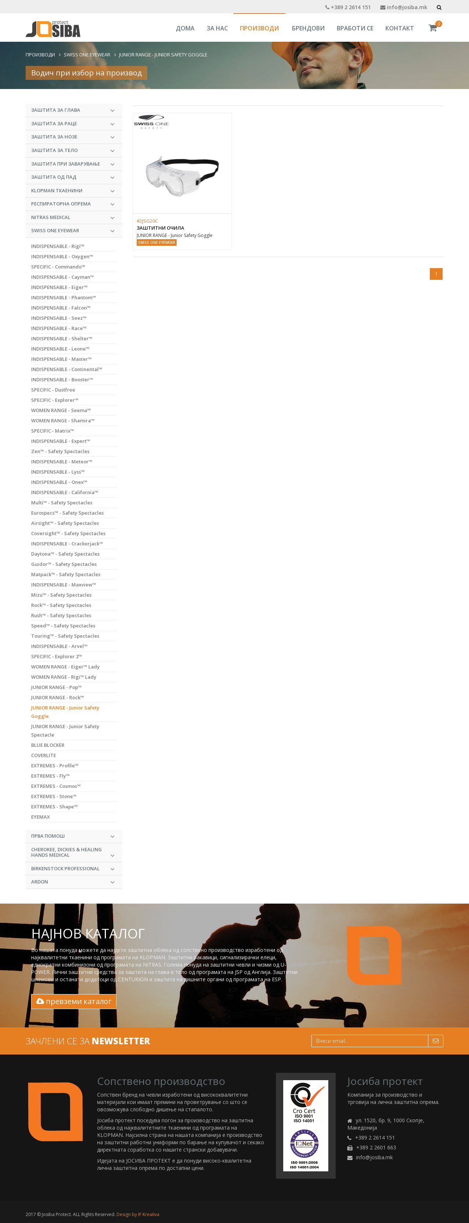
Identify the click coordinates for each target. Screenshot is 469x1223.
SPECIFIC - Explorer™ (54, 400)
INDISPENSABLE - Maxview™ (63, 584)
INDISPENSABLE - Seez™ (58, 318)
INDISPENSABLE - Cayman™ (62, 277)
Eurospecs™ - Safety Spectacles (67, 512)
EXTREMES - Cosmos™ (56, 786)
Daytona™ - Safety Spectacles (65, 554)
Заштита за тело (73, 150)
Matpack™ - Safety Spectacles (65, 574)
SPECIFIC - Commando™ (58, 266)
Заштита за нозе (73, 137)
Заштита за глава (73, 110)
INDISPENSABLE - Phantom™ (63, 297)
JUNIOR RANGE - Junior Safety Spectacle (65, 730)
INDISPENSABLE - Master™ (61, 359)
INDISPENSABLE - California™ (64, 492)
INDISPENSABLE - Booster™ (62, 379)
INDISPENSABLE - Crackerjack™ (67, 543)
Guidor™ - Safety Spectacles (64, 564)
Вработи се (355, 28)
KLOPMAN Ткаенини (73, 190)
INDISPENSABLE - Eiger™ (59, 287)
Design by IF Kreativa (138, 1214)
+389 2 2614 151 (348, 7)
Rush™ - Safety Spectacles (61, 615)
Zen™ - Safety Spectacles (60, 451)
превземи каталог (73, 1001)
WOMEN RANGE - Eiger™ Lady (65, 666)
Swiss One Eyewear (87, 54)
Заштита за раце (73, 123)
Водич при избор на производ (86, 73)
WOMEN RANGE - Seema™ (61, 410)
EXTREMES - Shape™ (54, 806)
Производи (259, 28)
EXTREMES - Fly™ (50, 775)
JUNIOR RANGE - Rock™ (57, 697)
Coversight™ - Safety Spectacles (68, 533)
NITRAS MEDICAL (73, 217)
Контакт (399, 28)
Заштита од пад (73, 177)
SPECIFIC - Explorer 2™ (56, 656)
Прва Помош (73, 836)
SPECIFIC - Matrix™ (52, 430)
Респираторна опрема (73, 204)
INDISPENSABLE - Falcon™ (61, 307)
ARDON (73, 882)
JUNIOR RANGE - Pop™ (56, 687)
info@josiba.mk (403, 7)
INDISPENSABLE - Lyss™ (58, 471)
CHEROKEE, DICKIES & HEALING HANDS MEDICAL (73, 852)
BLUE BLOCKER (47, 745)
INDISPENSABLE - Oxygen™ (62, 256)
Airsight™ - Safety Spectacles (65, 523)
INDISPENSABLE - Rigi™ (57, 246)
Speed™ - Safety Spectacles (63, 625)
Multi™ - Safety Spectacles (61, 502)
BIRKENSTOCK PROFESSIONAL (73, 868)
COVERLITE (43, 755)
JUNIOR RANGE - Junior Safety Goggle (163, 54)
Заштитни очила (160, 228)
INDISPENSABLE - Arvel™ (59, 646)
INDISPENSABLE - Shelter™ (61, 338)
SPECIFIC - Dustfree (53, 389)
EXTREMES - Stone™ (54, 796)
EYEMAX (40, 817)
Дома (185, 28)
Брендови (308, 28)
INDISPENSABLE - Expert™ (60, 441)
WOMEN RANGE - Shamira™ (63, 420)
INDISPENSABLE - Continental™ (66, 369)
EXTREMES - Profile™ (54, 765)
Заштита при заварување (73, 164)
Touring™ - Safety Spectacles (65, 636)
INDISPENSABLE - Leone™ (60, 348)
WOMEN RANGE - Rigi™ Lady (63, 677)
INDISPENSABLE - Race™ (58, 328)
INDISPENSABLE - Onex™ (59, 482)
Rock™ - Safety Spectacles (61, 605)
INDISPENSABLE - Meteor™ (61, 461)
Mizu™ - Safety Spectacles (61, 595)
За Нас (217, 28)
